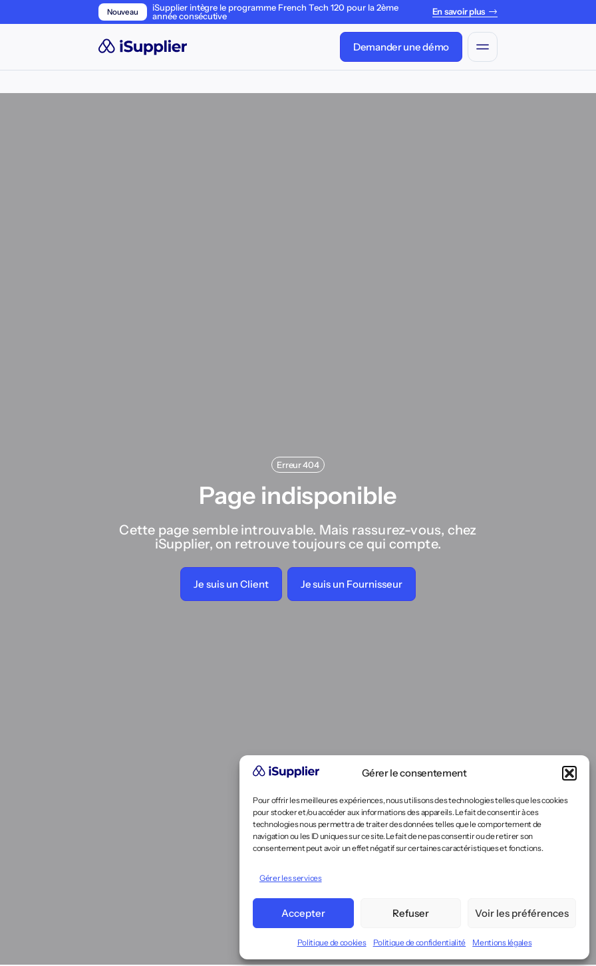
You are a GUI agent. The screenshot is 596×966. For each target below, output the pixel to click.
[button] (569, 773)
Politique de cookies (332, 942)
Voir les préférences (522, 913)
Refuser (410, 913)
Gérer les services (290, 878)
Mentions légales (501, 942)
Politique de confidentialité (419, 942)
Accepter (303, 913)
